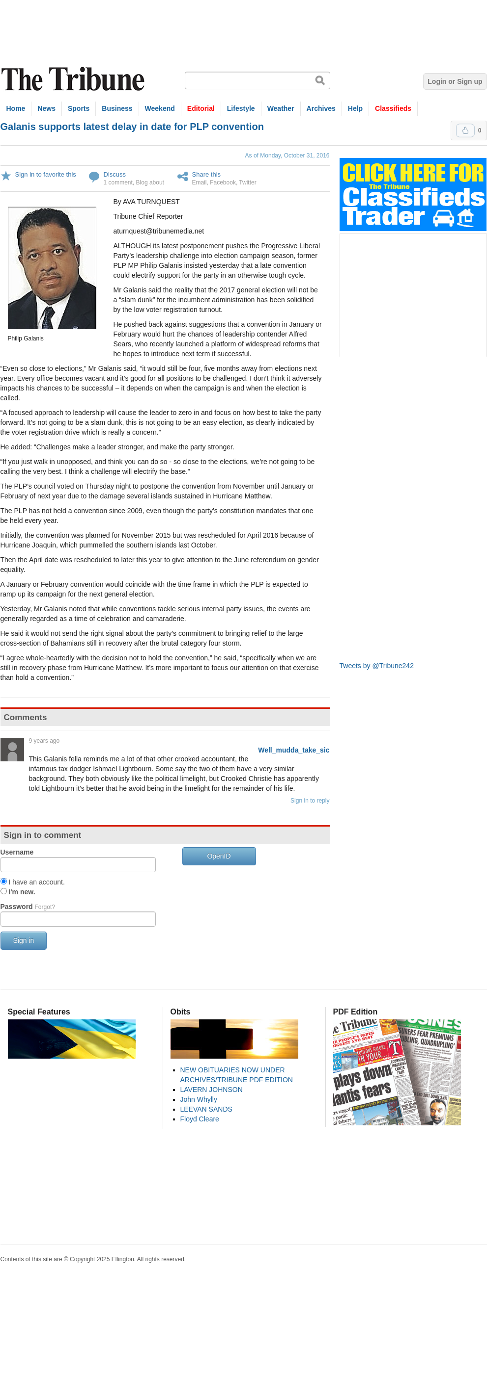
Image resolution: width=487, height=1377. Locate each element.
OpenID (218, 856)
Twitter (247, 182)
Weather (280, 108)
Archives (321, 108)
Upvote (465, 130)
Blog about (150, 182)
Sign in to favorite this (45, 174)
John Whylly (198, 1099)
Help (355, 108)
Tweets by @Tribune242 (377, 666)
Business (117, 108)
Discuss (115, 174)
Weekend (160, 108)
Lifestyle (241, 108)
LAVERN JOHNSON (211, 1089)
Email (199, 182)
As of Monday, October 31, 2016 (287, 155)
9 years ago (44, 740)
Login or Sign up (455, 81)
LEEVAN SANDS (206, 1109)
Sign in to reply (309, 800)
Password (27, 906)
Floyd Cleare (199, 1119)
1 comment (118, 182)
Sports (78, 108)
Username (17, 852)
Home (16, 108)
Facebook (223, 182)
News (46, 108)
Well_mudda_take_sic (293, 750)
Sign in (23, 940)
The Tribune (74, 79)
